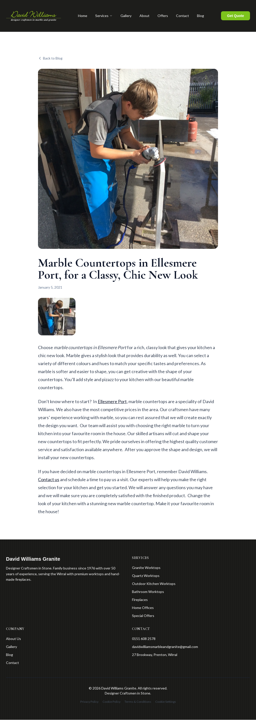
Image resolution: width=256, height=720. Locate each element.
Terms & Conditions (137, 702)
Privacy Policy (89, 702)
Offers (163, 16)
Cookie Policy (111, 702)
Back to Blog (50, 58)
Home (82, 16)
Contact (182, 16)
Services (103, 16)
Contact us (48, 479)
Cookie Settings (165, 702)
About (145, 16)
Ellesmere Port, (113, 401)
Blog (200, 16)
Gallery (126, 16)
